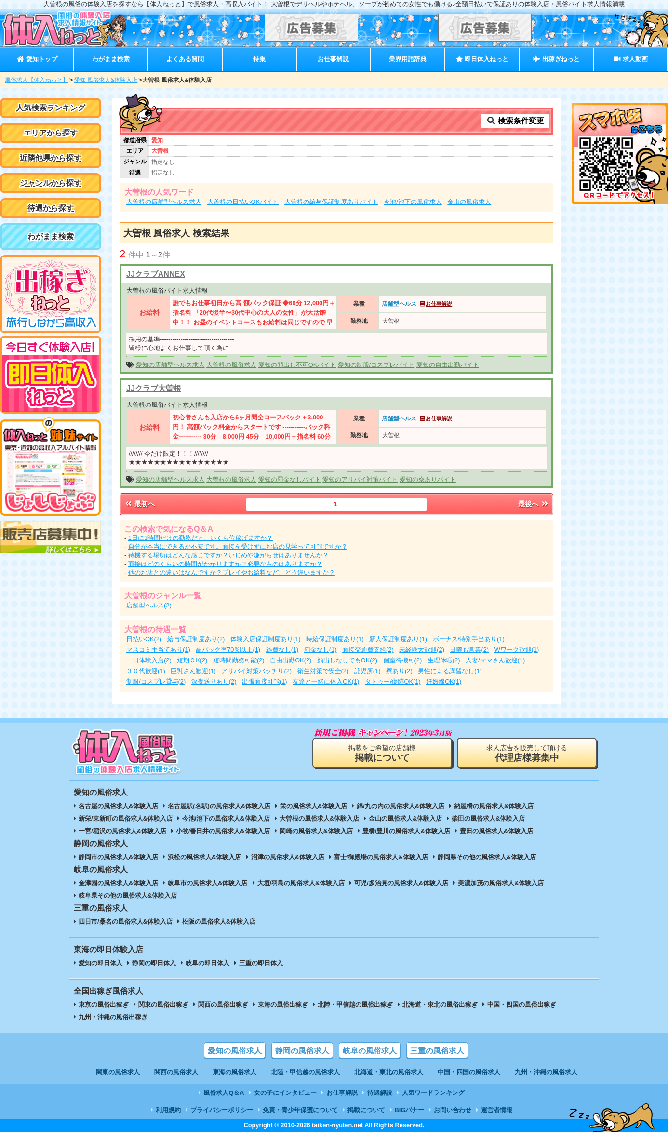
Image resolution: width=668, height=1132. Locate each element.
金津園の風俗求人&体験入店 (118, 883)
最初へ (139, 504)
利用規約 (168, 1110)
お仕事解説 (333, 59)
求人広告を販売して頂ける (526, 753)
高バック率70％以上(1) (228, 649)
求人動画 (630, 59)
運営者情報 (496, 1110)
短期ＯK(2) (192, 660)
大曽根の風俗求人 (231, 364)
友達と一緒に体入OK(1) (326, 681)
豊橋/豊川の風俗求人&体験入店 (406, 831)
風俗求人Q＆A (223, 1092)
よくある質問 (185, 59)
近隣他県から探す (50, 158)
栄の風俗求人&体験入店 (313, 805)
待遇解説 (379, 1092)
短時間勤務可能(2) (239, 660)
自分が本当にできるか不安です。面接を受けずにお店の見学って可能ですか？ (237, 546)
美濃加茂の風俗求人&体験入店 (501, 883)
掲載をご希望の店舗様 (382, 753)
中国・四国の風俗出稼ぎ (521, 1004)
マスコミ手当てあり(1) (158, 649)
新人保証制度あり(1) (398, 639)
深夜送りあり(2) (214, 681)
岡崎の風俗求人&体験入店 (316, 831)
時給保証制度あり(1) (335, 639)
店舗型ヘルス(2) (149, 605)
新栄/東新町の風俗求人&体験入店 (126, 818)
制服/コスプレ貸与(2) (156, 681)
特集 (259, 59)
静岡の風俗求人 (302, 1051)
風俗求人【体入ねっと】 (36, 80)
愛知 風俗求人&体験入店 (105, 80)
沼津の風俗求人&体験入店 (287, 857)
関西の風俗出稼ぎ (223, 1004)
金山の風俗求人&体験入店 (405, 818)
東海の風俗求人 (234, 1072)
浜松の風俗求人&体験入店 (204, 857)
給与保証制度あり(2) (196, 639)
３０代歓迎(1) (145, 670)
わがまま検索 (111, 59)
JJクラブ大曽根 (153, 388)
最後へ (533, 504)
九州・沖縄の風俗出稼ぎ (113, 1017)
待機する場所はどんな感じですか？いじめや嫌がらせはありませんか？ (228, 555)
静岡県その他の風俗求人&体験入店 (487, 857)
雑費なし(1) (282, 649)
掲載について (366, 1110)
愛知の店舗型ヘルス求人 (170, 364)
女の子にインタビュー (285, 1092)
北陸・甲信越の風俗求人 (305, 1072)
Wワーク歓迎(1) (516, 649)
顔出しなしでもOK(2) (347, 660)
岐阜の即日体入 (207, 963)
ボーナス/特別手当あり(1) (469, 639)
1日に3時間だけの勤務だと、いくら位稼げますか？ (200, 537)
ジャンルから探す (50, 183)
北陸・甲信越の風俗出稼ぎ (355, 1004)
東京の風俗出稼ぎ (104, 1004)
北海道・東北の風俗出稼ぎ (440, 1004)
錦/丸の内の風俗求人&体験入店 (400, 805)
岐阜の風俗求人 (370, 1051)
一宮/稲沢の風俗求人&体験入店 (122, 831)
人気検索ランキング (50, 108)
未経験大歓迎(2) (421, 649)
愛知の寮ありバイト (428, 479)
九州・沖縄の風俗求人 (546, 1072)
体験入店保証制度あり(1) (265, 639)
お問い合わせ (452, 1110)
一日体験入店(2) (149, 660)
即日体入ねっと (482, 59)
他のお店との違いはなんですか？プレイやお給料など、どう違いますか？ (231, 572)
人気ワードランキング (433, 1092)
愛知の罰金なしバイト (289, 479)
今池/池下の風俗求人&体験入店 (226, 818)
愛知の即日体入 (100, 963)
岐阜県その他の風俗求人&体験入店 (128, 895)
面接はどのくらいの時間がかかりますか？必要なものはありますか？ (225, 563)
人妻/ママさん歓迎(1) (495, 660)
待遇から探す (50, 208)
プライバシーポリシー (221, 1110)
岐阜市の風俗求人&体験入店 (207, 883)
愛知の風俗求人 (235, 1051)
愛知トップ (36, 59)
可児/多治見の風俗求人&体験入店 (401, 883)
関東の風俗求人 (118, 1072)
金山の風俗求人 (469, 201)
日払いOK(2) (143, 639)
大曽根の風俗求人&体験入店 (319, 818)
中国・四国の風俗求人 (469, 1072)
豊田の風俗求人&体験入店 (496, 831)
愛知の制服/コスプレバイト (376, 364)
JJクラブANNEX (155, 274)
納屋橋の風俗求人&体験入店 (494, 805)
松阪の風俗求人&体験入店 (218, 921)
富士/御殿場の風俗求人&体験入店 (381, 857)
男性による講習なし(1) (450, 670)
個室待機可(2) (402, 660)
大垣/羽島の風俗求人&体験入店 (301, 883)
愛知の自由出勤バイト (447, 364)
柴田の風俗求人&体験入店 (488, 818)
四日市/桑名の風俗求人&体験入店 (126, 921)
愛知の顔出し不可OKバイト (297, 364)
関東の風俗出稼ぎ (163, 1004)
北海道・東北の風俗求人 (388, 1072)
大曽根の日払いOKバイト (243, 201)
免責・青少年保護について (300, 1110)
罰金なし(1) (320, 649)
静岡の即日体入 (154, 963)
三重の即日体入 (261, 963)
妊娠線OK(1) (443, 681)
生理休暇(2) (444, 660)
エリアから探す (51, 133)
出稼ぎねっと (556, 59)
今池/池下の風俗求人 (413, 201)
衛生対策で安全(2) (323, 670)
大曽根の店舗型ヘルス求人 (163, 201)
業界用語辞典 (408, 59)
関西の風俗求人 (176, 1072)
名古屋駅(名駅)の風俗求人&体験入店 (219, 805)
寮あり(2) (399, 670)
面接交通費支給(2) (368, 649)
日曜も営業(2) (469, 649)
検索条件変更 (515, 121)
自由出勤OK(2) (290, 660)
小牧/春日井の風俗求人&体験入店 (223, 831)
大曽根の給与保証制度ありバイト (331, 201)
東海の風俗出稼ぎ (283, 1004)
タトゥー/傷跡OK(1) (393, 681)
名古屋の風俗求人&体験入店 (118, 805)
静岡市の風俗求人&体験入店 (118, 857)
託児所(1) (367, 670)
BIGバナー (410, 1110)
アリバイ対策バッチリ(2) (256, 670)
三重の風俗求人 (437, 1051)
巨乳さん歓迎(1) (193, 670)
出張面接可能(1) (264, 681)
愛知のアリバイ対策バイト (360, 479)
